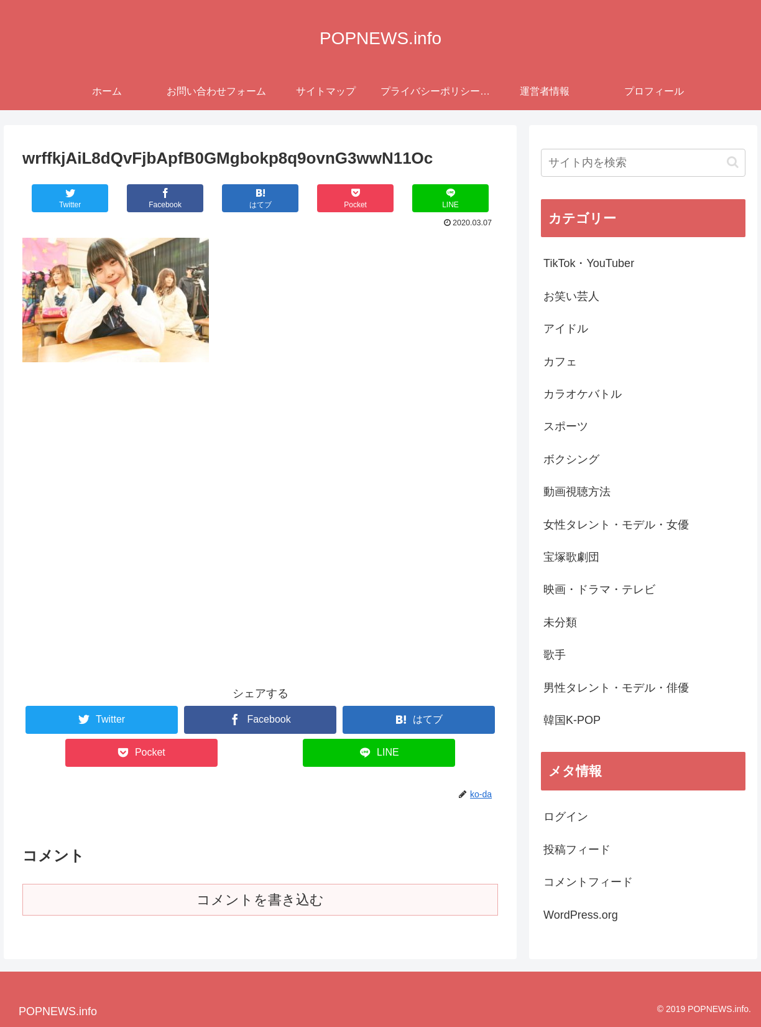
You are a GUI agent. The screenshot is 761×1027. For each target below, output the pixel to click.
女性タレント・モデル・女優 (616, 524)
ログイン (565, 816)
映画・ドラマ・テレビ (599, 589)
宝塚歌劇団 (571, 557)
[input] (643, 163)
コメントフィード (588, 882)
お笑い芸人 (571, 296)
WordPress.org (580, 915)
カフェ (560, 361)
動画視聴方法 (577, 491)
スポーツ (565, 426)
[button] (733, 162)
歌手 (554, 655)
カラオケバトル (582, 394)
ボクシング (571, 459)
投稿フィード (577, 849)
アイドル (565, 328)
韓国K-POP (572, 720)
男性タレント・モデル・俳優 (616, 688)
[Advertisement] (260, 472)
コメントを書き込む (260, 899)
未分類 (560, 622)
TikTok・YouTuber (588, 263)
